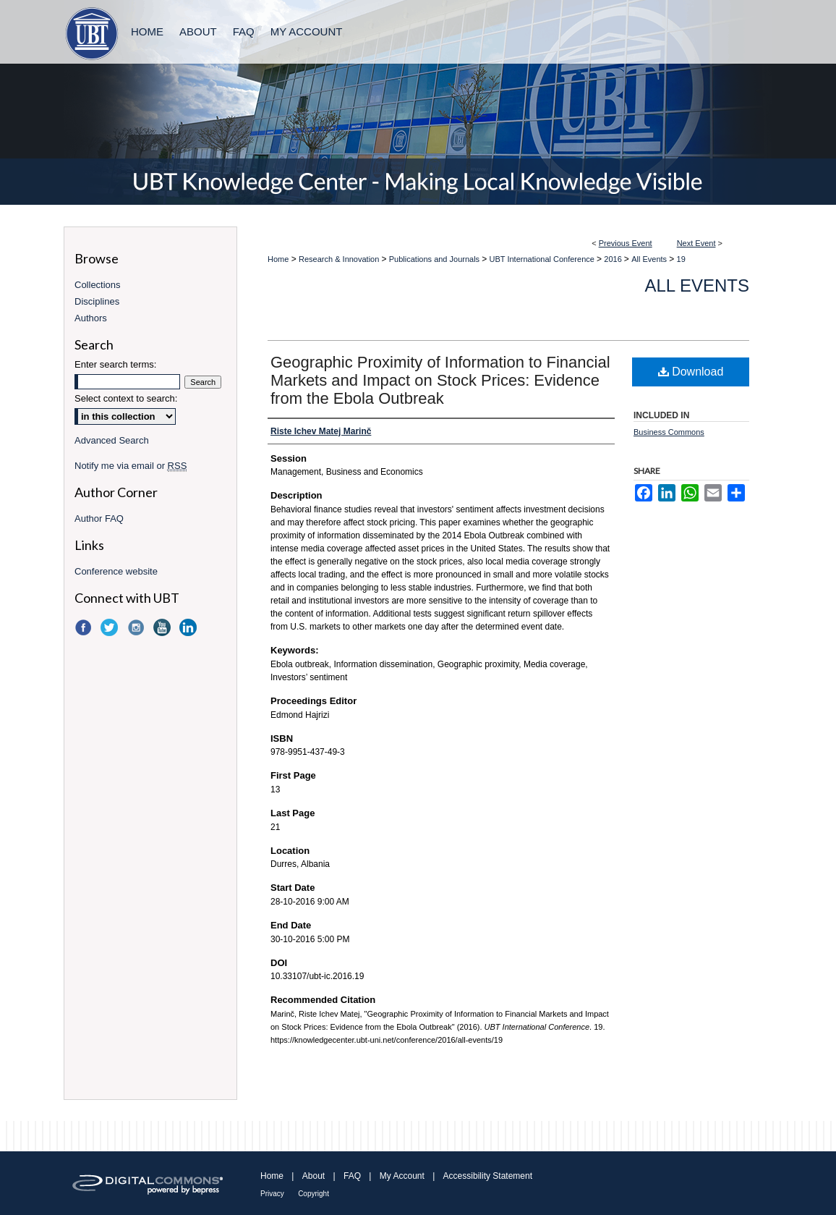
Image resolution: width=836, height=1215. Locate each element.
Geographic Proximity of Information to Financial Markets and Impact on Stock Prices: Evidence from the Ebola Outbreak (440, 380)
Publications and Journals (435, 259)
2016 (614, 259)
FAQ (352, 1176)
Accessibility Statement (487, 1176)
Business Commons (669, 432)
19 (681, 259)
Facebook (84, 627)
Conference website (116, 571)
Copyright (313, 1194)
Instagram (137, 627)
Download (691, 371)
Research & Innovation (340, 259)
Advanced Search (111, 440)
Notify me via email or (130, 465)
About (313, 1176)
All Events (650, 259)
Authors (90, 318)
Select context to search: (125, 398)
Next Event (696, 243)
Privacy (272, 1194)
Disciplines (96, 301)
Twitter (111, 627)
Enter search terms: (115, 364)
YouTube (163, 627)
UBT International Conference (543, 259)
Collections (97, 284)
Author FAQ (99, 518)
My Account (402, 1176)
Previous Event (625, 243)
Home (278, 259)
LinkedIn (189, 627)
